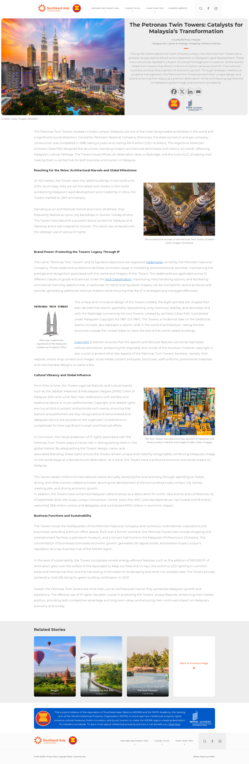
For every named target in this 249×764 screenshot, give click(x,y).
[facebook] (208, 8)
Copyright (81, 342)
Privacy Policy (52, 757)
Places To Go (132, 9)
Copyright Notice (65, 757)
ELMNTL (211, 757)
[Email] (198, 91)
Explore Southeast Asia (105, 9)
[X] (182, 91)
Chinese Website (177, 8)
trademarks (154, 262)
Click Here (174, 724)
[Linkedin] (190, 91)
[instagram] (216, 8)
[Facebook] (174, 91)
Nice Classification (118, 279)
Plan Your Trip (155, 9)
